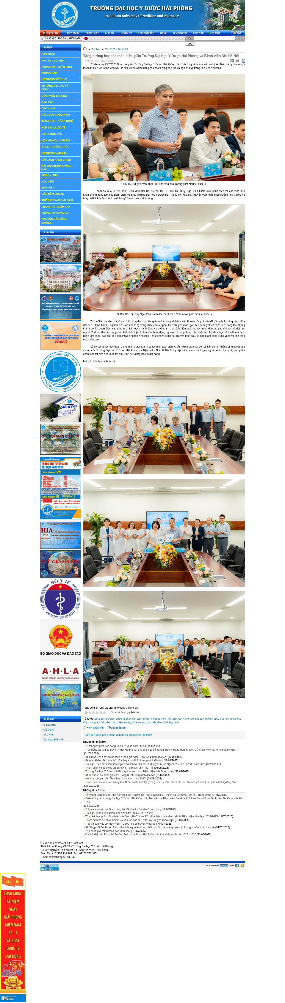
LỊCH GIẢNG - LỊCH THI (60, 140)
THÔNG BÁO (60, 73)
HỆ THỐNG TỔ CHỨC (60, 79)
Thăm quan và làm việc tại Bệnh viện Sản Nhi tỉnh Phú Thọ (119, 767)
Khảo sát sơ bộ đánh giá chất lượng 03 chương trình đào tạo (120, 775)
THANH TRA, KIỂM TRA (55, 206)
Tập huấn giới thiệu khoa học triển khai (107, 831)
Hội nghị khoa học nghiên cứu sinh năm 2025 (111, 812)
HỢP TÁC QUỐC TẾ (60, 127)
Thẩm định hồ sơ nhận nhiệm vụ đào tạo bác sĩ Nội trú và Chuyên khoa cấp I (129, 820)
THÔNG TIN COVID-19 (54, 212)
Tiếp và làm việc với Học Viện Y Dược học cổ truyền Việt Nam (121, 823)
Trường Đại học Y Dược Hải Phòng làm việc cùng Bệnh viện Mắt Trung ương (129, 771)
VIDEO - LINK (60, 175)
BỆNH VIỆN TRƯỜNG (60, 95)
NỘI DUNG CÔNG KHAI (55, 114)
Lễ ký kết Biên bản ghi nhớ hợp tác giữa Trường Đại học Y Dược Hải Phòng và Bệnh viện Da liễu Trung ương (148, 794)
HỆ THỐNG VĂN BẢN (60, 153)
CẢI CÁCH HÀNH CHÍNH (56, 159)
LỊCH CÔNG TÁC (60, 134)
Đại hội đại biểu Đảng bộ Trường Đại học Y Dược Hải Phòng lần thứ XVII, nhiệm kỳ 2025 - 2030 (140, 834)
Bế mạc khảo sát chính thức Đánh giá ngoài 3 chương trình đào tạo (124, 760)
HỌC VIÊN (60, 181)
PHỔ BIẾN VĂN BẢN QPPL (57, 200)
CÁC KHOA (60, 108)
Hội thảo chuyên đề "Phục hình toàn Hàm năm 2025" (115, 778)
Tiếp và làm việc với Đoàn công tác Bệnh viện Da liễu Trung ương (123, 809)
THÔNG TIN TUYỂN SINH (60, 67)
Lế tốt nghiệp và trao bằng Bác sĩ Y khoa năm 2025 (114, 746)
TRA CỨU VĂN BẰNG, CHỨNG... (60, 220)
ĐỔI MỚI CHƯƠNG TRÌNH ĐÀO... (56, 168)
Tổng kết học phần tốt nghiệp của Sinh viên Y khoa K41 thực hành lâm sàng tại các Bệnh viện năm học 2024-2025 (151, 816)
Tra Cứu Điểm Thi (54, 739)
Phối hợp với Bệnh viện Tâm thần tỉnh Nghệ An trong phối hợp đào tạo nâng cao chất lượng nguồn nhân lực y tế (150, 827)
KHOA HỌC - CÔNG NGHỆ (60, 121)
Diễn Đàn (49, 729)
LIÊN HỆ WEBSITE (52, 193)
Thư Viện (49, 734)
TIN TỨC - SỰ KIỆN (60, 60)
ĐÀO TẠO (60, 102)
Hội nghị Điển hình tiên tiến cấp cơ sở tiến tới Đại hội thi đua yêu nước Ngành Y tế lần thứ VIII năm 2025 (145, 764)
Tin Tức (95, 49)
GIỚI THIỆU (60, 54)
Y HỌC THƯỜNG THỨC (55, 146)
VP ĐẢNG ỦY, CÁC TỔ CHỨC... (60, 87)
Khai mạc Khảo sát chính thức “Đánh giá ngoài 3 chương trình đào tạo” (126, 757)
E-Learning (50, 724)
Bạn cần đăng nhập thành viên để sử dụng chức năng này (118, 734)
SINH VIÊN (60, 187)
